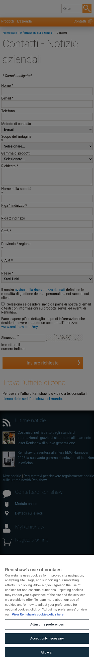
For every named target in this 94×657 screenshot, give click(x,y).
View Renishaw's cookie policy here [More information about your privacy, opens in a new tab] (37, 620)
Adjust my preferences (47, 630)
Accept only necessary (47, 644)
